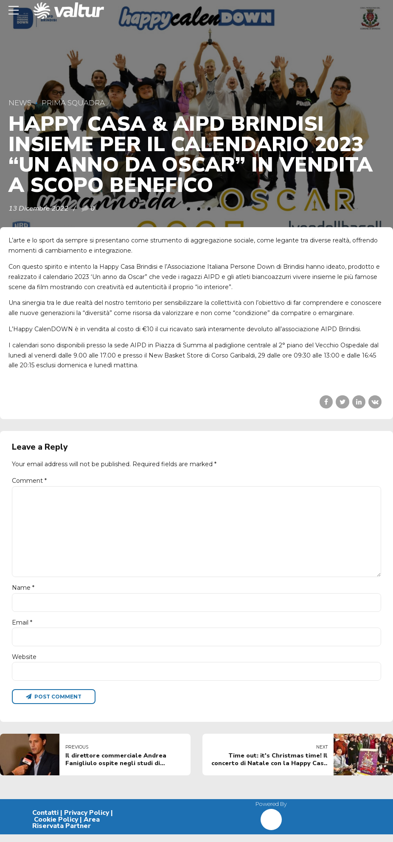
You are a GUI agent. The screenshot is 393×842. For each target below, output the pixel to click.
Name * (23, 593)
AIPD (138, 345)
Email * (22, 628)
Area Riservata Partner (66, 830)
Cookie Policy (56, 826)
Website (24, 663)
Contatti (45, 820)
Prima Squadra (73, 103)
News (19, 103)
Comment (29, 480)
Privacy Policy (86, 820)
